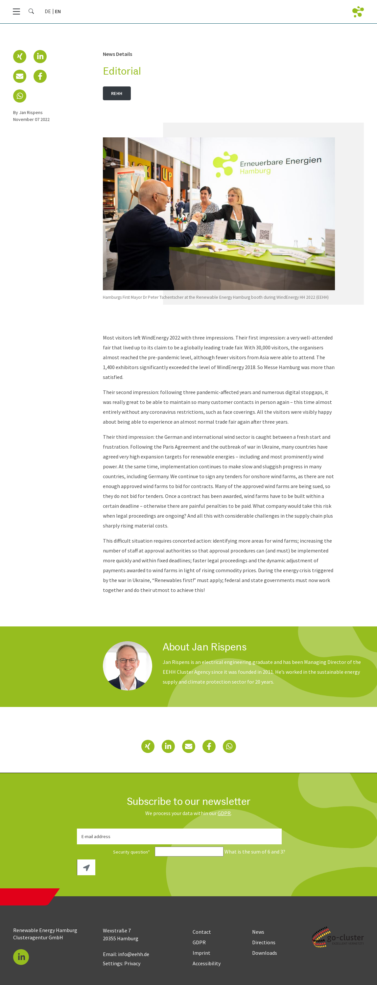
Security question (115, 852)
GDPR (224, 813)
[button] (19, 56)
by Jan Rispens (28, 112)
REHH (117, 93)
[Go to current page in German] (48, 11)
